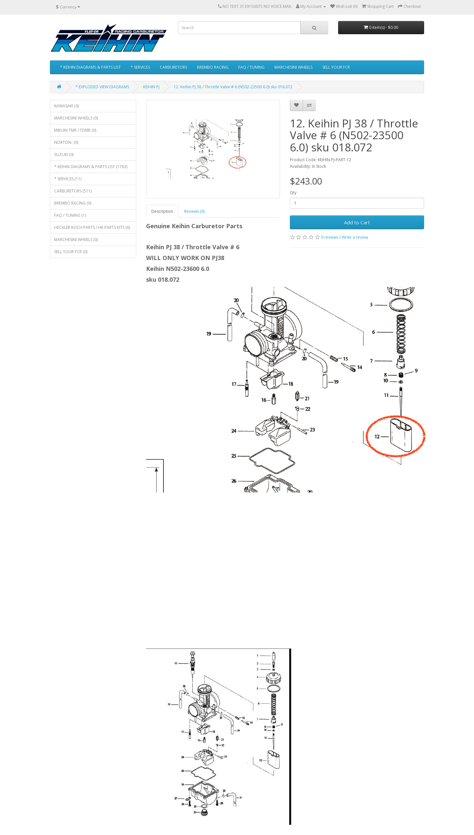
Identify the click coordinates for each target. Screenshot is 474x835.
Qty (293, 192)
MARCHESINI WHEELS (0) (76, 118)
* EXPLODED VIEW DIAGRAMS (102, 87)
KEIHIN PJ (151, 87)
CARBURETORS (173, 67)
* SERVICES (140, 67)
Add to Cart (357, 222)
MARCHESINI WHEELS (293, 67)
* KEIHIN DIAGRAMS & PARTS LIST (90, 67)
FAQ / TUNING (251, 67)
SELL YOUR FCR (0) (70, 251)
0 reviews (329, 237)
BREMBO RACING (212, 67)
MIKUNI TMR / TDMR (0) (75, 130)
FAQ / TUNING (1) (70, 215)
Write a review (355, 237)
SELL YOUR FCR (336, 67)
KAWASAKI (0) (66, 106)
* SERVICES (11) (67, 179)
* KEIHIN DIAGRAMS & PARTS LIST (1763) (90, 166)
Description (162, 211)
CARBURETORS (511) (73, 191)
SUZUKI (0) (64, 154)
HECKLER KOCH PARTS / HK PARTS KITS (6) (92, 227)
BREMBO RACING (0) (72, 203)
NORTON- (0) (66, 142)
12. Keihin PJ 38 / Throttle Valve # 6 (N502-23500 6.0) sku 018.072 (233, 87)
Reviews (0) (194, 211)
